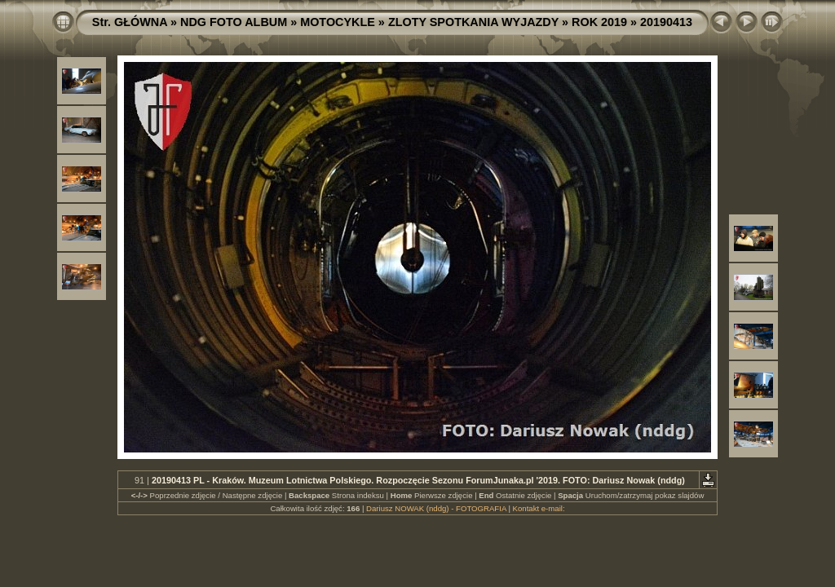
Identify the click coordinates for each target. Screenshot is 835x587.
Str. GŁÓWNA (129, 22)
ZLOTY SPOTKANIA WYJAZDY (473, 22)
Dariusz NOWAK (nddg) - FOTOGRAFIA (436, 508)
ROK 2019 (599, 22)
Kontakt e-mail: (539, 508)
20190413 (666, 22)
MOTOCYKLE (337, 22)
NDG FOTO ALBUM (233, 22)
